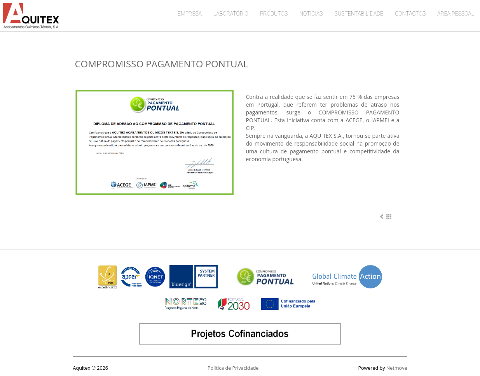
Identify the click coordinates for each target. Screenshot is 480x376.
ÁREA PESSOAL (455, 14)
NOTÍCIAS (311, 14)
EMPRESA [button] (190, 14)
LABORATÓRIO (230, 14)
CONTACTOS (410, 14)
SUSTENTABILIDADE (359, 14)
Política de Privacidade (233, 368)
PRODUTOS (274, 14)
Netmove (396, 368)
